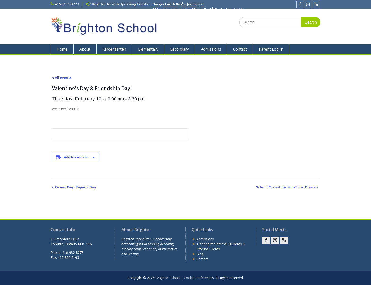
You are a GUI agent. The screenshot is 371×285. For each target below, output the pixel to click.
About (85, 49)
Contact (240, 49)
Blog (199, 254)
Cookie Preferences (199, 278)
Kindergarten (114, 49)
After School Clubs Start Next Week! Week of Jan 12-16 (198, 9)
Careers (202, 259)
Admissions (211, 49)
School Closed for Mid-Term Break (287, 187)
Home (62, 49)
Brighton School (167, 278)
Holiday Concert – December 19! (179, 19)
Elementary (148, 49)
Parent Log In (271, 49)
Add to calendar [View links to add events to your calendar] (76, 157)
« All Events (62, 77)
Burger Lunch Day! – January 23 (179, 4)
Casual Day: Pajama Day (74, 187)
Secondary (179, 49)
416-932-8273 (67, 4)
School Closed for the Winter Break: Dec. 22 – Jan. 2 (195, 14)
